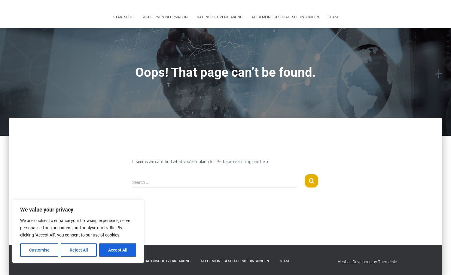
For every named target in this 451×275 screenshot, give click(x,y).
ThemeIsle (387, 261)
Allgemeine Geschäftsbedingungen (285, 17)
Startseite (123, 17)
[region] (78, 231)
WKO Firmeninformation (165, 17)
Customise (39, 250)
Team (333, 17)
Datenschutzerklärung (219, 17)
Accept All (117, 250)
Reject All (79, 250)
